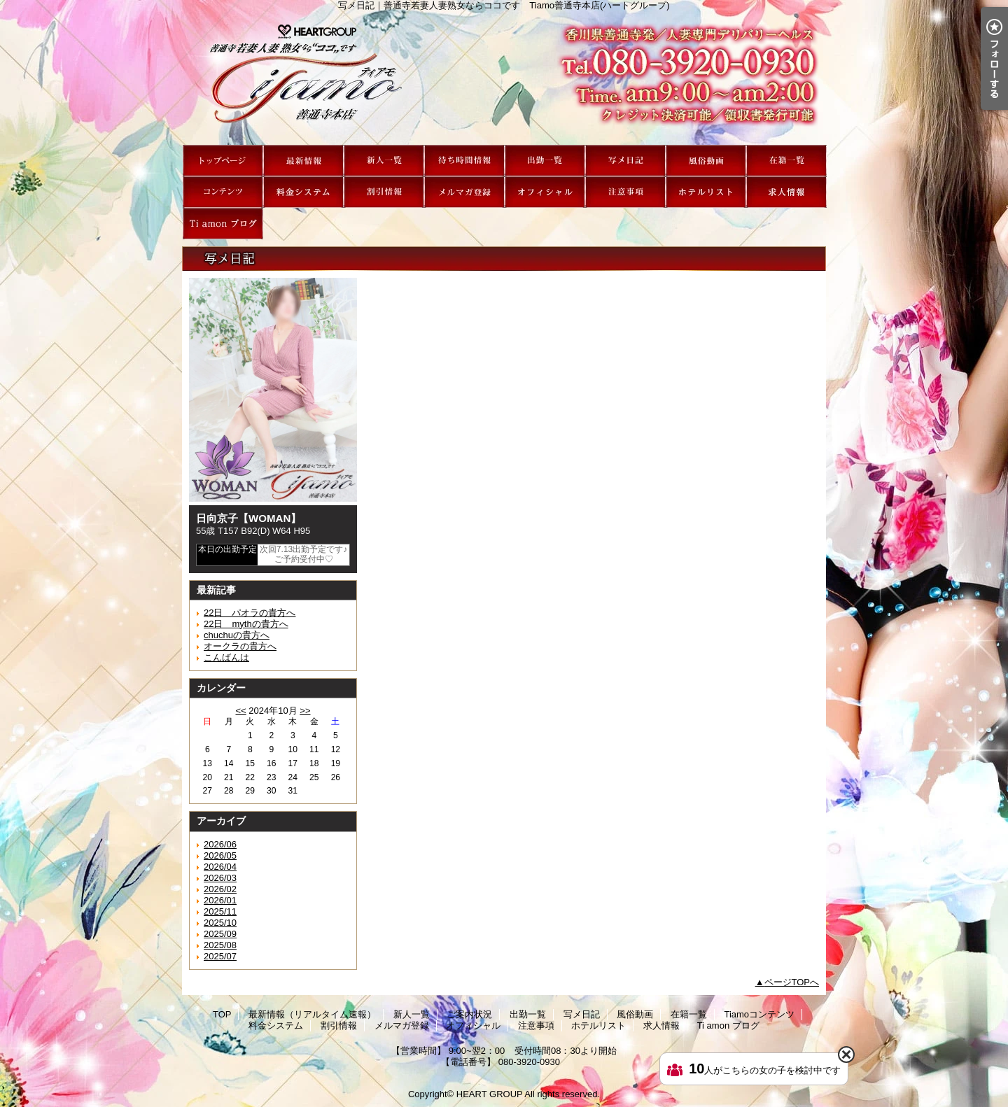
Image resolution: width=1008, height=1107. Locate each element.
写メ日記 (625, 160)
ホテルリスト (706, 192)
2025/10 (220, 922)
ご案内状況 (464, 160)
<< (240, 710)
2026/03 (220, 878)
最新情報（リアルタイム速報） (303, 160)
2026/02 (220, 889)
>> (305, 710)
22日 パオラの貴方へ (249, 612)
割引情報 (384, 192)
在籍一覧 (786, 160)
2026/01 (220, 900)
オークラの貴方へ (240, 646)
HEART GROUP (489, 1094)
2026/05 (220, 855)
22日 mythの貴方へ (246, 624)
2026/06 (220, 844)
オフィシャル (545, 192)
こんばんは (226, 657)
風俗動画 (706, 160)
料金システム (303, 192)
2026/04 (220, 866)
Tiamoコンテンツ (223, 192)
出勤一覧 (545, 160)
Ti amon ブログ (223, 223)
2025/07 (220, 956)
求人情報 (786, 192)
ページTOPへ (792, 982)
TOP (223, 160)
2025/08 (220, 945)
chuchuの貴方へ (237, 635)
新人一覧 (384, 160)
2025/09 (220, 934)
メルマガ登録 (464, 192)
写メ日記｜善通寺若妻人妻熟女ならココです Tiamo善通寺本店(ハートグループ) (504, 77)
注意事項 (625, 192)
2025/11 (220, 911)
